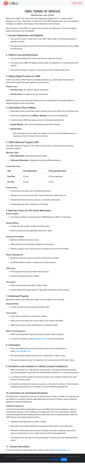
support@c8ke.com (23, 351)
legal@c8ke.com (41, 339)
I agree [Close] (64, 459)
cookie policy (53, 459)
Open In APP (77, 3)
